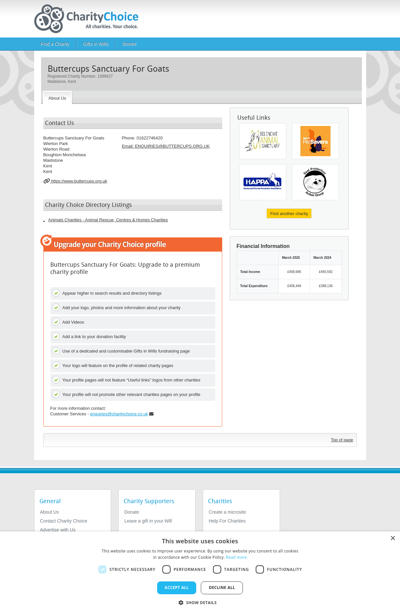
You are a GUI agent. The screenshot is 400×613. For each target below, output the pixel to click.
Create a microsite (227, 512)
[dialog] (200, 572)
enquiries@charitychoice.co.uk (119, 413)
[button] (200, 602)
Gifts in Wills (95, 44)
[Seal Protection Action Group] (315, 182)
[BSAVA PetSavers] (315, 141)
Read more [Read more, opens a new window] (236, 557)
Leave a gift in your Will (148, 521)
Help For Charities (227, 521)
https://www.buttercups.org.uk (75, 181)
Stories (129, 44)
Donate (131, 512)
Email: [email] (166, 146)
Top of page (342, 439)
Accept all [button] (177, 587)
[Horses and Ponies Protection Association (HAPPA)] (262, 182)
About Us (49, 512)
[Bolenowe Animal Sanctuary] (262, 141)
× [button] (392, 538)
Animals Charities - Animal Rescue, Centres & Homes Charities (108, 219)
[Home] (89, 18)
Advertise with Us (58, 529)
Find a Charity (55, 44)
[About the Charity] (57, 97)
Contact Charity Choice (63, 521)
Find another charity (289, 213)
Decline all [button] (222, 587)
